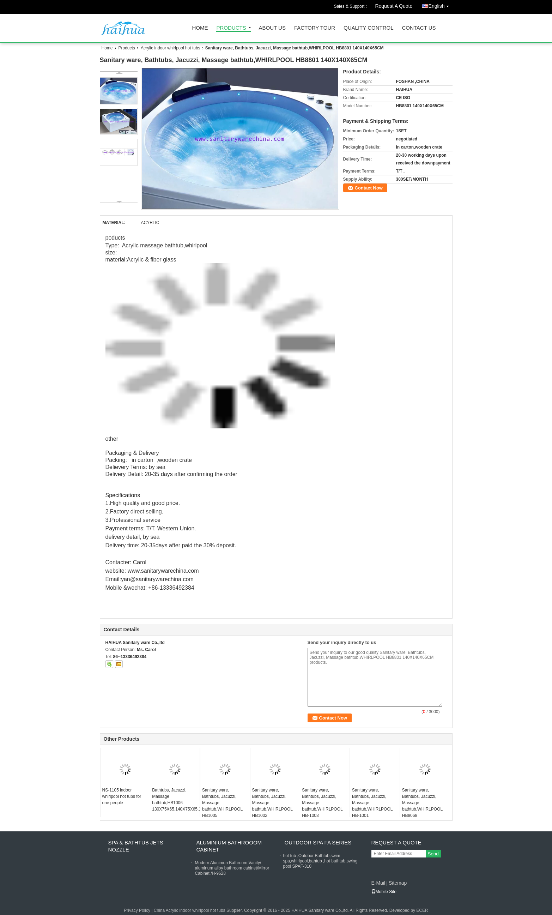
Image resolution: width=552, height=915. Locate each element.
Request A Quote (393, 6)
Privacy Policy (137, 910)
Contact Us (419, 28)
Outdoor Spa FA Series (318, 842)
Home (200, 28)
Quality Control (368, 28)
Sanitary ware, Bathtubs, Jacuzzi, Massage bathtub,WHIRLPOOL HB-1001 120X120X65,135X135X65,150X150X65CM (376, 806)
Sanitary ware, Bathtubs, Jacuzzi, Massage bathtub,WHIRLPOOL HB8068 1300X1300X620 (422, 806)
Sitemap (398, 883)
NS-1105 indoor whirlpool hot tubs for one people (121, 796)
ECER (422, 910)
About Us (272, 28)
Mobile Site (383, 891)
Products (231, 28)
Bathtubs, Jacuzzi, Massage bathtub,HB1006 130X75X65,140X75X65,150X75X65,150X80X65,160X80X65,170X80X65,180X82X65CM (176, 800)
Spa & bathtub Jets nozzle (135, 846)
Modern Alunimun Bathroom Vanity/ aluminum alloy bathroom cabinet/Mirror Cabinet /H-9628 (232, 868)
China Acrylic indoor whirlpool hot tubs (189, 910)
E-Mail (378, 883)
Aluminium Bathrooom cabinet (229, 846)
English (441, 5)
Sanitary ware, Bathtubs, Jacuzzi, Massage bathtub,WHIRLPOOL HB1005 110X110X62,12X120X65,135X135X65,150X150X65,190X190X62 (226, 806)
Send (433, 853)
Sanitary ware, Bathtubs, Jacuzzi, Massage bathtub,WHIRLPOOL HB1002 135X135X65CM (272, 806)
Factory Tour (314, 28)
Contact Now (369, 188)
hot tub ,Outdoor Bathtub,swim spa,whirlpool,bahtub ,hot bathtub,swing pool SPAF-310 (320, 861)
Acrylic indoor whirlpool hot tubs (170, 48)
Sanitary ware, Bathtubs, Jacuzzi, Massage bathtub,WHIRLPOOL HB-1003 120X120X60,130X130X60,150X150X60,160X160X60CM (326, 806)
